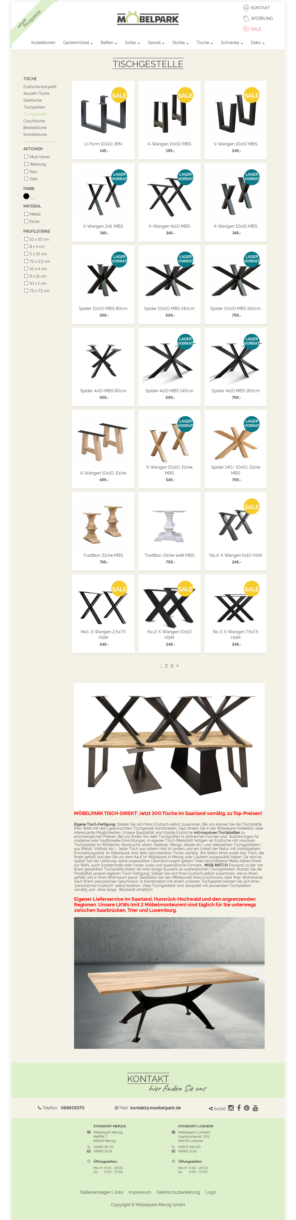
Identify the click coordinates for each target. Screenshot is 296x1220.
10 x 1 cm (37, 283)
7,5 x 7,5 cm (38, 290)
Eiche (33, 221)
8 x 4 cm (36, 246)
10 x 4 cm (37, 268)
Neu (32, 171)
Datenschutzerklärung (178, 1192)
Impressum (140, 1192)
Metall (34, 213)
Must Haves (38, 156)
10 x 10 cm (38, 239)
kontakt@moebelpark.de (155, 1107)
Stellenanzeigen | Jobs (101, 1192)
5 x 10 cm (37, 253)
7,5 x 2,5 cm (38, 261)
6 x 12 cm (37, 275)
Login (210, 1192)
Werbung (36, 163)
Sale (32, 178)
